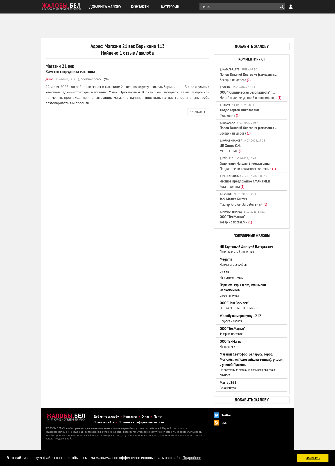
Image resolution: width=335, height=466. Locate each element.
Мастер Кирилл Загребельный (243, 201)
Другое (49, 79)
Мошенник (239, 112)
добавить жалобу (252, 46)
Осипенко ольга (91, 79)
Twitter (226, 415)
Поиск (158, 417)
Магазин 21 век (70, 68)
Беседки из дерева (248, 77)
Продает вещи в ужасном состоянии (248, 166)
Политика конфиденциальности (141, 422)
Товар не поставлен (236, 219)
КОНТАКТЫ (140, 6)
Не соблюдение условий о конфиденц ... (250, 95)
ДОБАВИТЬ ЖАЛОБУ (105, 6)
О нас (145, 417)
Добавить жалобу (106, 417)
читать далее (198, 112)
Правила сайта (104, 422)
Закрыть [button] (313, 458)
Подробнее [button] (191, 458)
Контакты (130, 417)
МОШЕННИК (231, 148)
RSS (224, 423)
